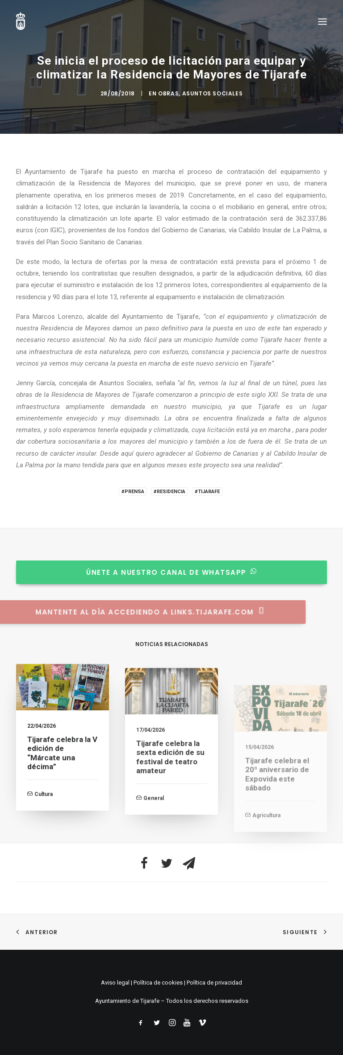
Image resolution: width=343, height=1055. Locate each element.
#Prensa (132, 492)
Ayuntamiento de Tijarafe (127, 1000)
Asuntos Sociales (212, 93)
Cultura (43, 804)
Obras (168, 93)
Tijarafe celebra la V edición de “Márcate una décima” (62, 763)
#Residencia (169, 492)
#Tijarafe (207, 492)
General (153, 831)
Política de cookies (158, 982)
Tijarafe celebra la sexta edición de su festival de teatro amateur (170, 790)
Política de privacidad (214, 982)
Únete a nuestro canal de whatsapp (161, 572)
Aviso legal (115, 982)
